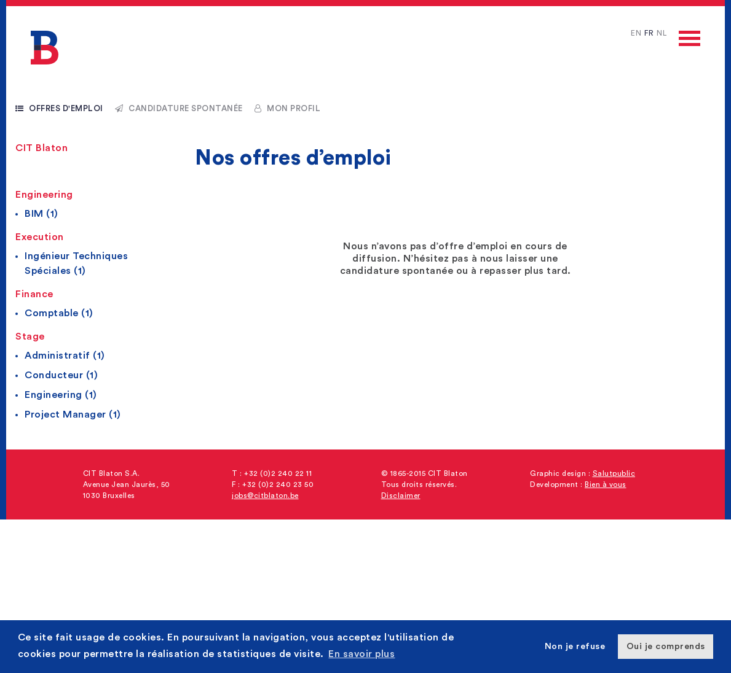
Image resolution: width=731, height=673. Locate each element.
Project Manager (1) (73, 414)
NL (661, 33)
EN (636, 33)
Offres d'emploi (59, 108)
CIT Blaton (41, 148)
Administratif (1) (65, 355)
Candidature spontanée (179, 108)
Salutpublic (614, 473)
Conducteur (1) (61, 375)
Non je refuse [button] (575, 646)
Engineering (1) (61, 395)
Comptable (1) (59, 313)
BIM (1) (41, 214)
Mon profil (287, 108)
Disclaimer (401, 495)
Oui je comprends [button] (665, 646)
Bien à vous (605, 484)
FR (649, 33)
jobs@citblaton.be (265, 495)
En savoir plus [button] (361, 654)
